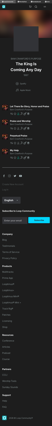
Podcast (6, 353)
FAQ (4, 407)
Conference (8, 340)
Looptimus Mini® (10, 296)
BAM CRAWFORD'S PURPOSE (26, 58)
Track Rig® (7, 308)
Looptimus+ (8, 290)
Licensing (7, 321)
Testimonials (8, 246)
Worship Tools (9, 381)
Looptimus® (8, 284)
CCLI (4, 374)
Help (4, 400)
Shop (4, 327)
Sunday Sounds (10, 387)
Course (6, 359)
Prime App (7, 278)
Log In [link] (5, 189)
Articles (6, 346)
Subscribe (39, 220)
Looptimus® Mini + (11, 302)
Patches (6, 314)
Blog (4, 239)
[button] (30, 113)
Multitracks (7, 271)
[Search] (36, 6)
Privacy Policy (9, 258)
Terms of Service (10, 252)
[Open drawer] (45, 6)
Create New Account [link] (12, 184)
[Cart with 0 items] (30, 6)
